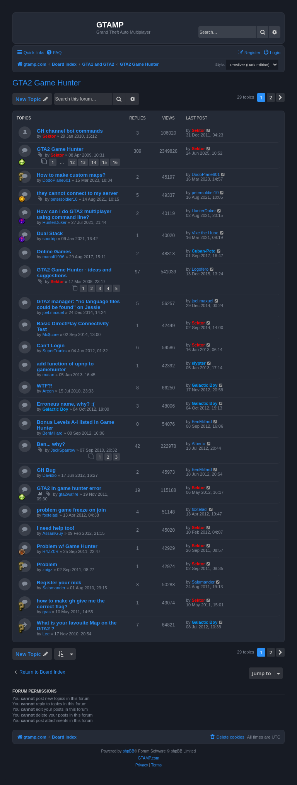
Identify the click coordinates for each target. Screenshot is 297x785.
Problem (47, 564)
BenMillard (53, 433)
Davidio (50, 475)
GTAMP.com (148, 758)
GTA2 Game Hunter (46, 82)
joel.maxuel (53, 312)
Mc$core (51, 334)
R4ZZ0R (51, 551)
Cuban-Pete (203, 251)
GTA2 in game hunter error (69, 488)
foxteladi (50, 515)
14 (93, 162)
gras (47, 611)
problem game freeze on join (71, 510)
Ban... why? (51, 444)
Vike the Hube (205, 232)
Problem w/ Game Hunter (67, 546)
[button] (280, 97)
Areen (48, 391)
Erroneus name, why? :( (66, 404)
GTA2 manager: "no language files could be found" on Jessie (78, 304)
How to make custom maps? (71, 175)
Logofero (200, 269)
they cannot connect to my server (77, 193)
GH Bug (46, 470)
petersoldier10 (64, 199)
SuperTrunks (55, 350)
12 (72, 162)
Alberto (198, 443)
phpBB (128, 751)
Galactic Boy (205, 385)
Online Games (54, 251)
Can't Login (51, 345)
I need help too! (55, 528)
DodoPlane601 (57, 180)
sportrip (50, 238)
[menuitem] (53, 52)
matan (49, 374)
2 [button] (271, 97)
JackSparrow (63, 450)
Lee (46, 633)
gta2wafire (69, 494)
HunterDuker (55, 222)
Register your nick (59, 582)
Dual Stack (50, 233)
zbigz (48, 569)
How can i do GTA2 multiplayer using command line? (74, 214)
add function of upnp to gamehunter (65, 366)
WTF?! (45, 386)
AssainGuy (53, 533)
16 (115, 162)
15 (104, 162)
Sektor (49, 136)
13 (82, 162)
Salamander (54, 587)
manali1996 (54, 256)
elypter (199, 363)
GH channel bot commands (70, 131)
